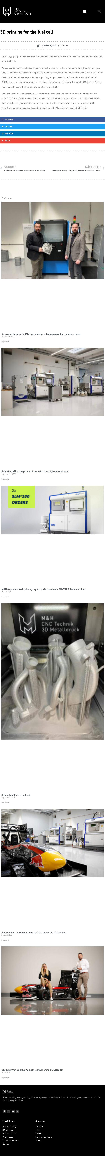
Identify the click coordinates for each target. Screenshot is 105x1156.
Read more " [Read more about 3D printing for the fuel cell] (5, 802)
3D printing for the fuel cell (15, 795)
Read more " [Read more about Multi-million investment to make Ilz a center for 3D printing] (5, 940)
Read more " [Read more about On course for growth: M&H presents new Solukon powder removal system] (5, 341)
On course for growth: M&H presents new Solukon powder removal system (41, 334)
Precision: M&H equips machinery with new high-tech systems (34, 471)
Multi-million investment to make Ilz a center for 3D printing (33, 932)
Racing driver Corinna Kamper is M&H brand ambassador (32, 1070)
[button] (84, 11)
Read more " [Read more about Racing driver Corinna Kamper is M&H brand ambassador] (5, 1077)
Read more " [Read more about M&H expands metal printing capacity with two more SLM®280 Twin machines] (5, 597)
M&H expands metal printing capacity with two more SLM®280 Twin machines (43, 589)
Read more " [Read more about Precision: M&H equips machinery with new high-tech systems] (5, 479)
